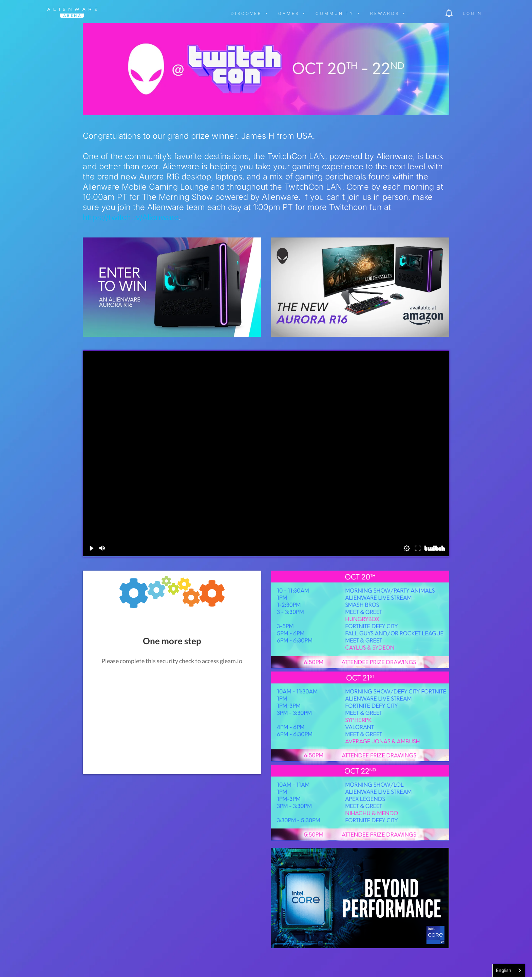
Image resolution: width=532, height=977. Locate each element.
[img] (156, 13)
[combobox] (508, 970)
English (503, 970)
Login (472, 13)
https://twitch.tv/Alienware (131, 217)
